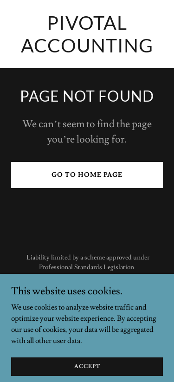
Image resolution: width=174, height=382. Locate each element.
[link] (87, 50)
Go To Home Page (87, 175)
